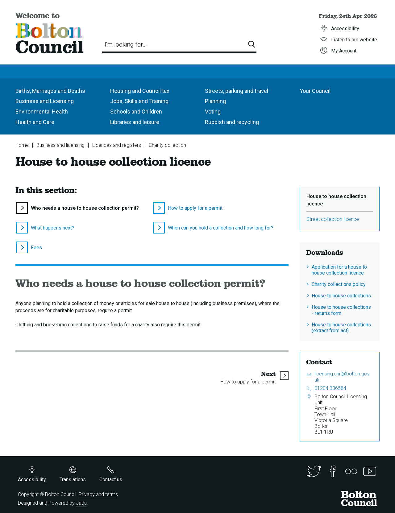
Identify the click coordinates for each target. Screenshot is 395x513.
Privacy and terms (98, 494)
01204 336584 (330, 388)
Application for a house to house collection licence (339, 270)
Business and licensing (60, 145)
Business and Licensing (44, 101)
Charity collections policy (339, 284)
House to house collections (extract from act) (341, 327)
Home (22, 145)
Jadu (81, 503)
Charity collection (167, 145)
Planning (215, 101)
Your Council (315, 91)
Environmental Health (41, 111)
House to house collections (341, 296)
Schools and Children (136, 111)
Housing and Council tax (139, 91)
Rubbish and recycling (232, 122)
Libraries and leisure (134, 122)
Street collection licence (332, 219)
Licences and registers (116, 145)
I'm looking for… (126, 44)
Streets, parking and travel (236, 91)
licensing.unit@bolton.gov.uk (342, 377)
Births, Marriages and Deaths (50, 91)
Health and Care (34, 122)
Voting (213, 111)
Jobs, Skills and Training (139, 101)
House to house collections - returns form (341, 310)
